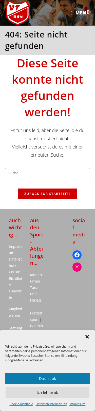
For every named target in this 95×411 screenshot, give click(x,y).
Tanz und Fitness (36, 294)
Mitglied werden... (15, 315)
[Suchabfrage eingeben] (47, 173)
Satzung (15, 328)
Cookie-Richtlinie (21, 404)
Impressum (77, 404)
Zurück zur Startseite (47, 193)
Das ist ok (47, 378)
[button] (87, 336)
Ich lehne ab (47, 392)
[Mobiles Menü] (80, 13)
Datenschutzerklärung (51, 404)
